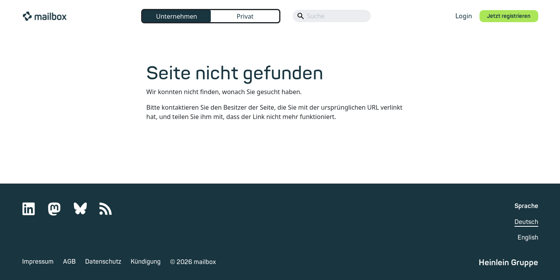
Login (463, 16)
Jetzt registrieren (508, 16)
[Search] (332, 16)
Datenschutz (103, 262)
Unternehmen (176, 16)
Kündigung (146, 262)
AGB (69, 262)
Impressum (38, 262)
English (528, 238)
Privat (244, 16)
